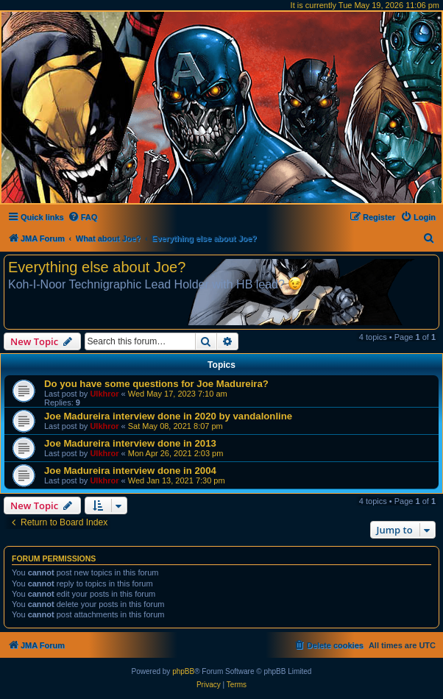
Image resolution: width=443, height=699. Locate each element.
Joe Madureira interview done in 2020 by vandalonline (168, 416)
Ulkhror (104, 393)
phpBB (183, 671)
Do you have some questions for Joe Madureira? (156, 383)
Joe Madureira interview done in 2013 (130, 443)
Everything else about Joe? (96, 267)
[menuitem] (83, 217)
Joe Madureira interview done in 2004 (130, 470)
